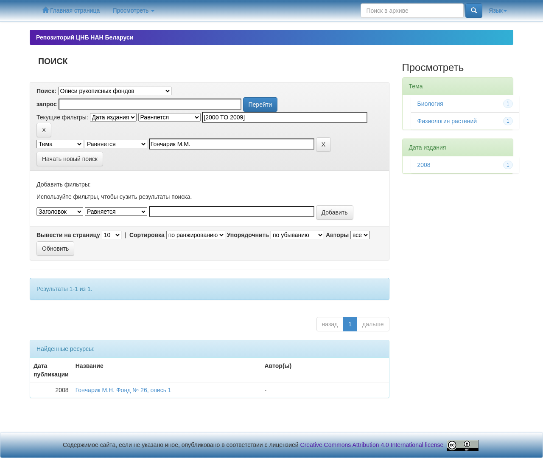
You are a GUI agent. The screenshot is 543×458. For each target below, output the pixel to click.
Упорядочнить (248, 235)
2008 (424, 164)
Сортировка (147, 235)
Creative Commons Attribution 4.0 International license (372, 444)
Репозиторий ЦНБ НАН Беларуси (84, 37)
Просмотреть (133, 10)
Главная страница (71, 10)
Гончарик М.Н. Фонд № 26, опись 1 (123, 390)
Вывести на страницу (68, 235)
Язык (498, 10)
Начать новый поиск (70, 158)
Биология (430, 103)
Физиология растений (447, 121)
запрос (46, 104)
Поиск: (46, 91)
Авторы (337, 235)
